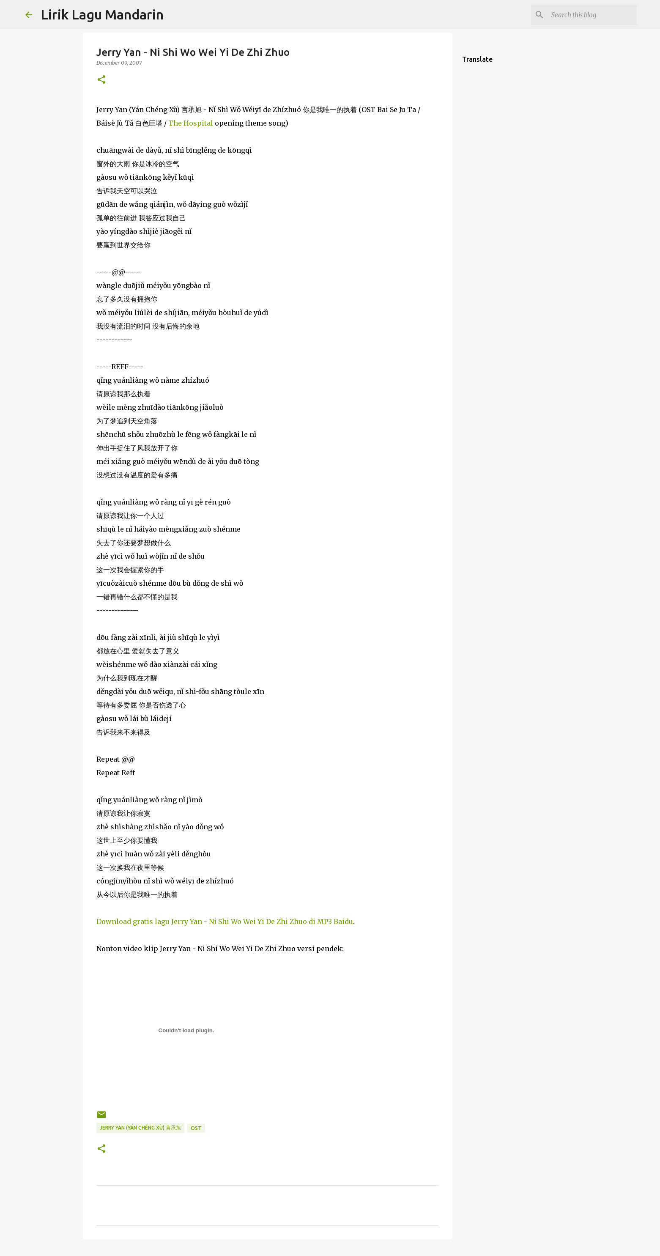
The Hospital (190, 123)
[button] (101, 80)
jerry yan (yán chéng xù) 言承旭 (140, 1127)
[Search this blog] (592, 15)
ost (196, 1128)
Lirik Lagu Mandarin (102, 14)
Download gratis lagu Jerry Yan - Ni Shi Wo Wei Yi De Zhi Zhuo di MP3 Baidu (224, 921)
